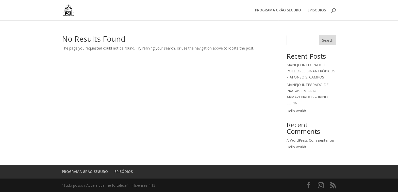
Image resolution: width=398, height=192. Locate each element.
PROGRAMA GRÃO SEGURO (278, 10)
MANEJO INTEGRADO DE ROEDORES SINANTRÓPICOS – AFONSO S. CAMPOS (311, 70)
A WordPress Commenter (308, 140)
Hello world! (296, 110)
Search (327, 40)
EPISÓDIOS (317, 10)
